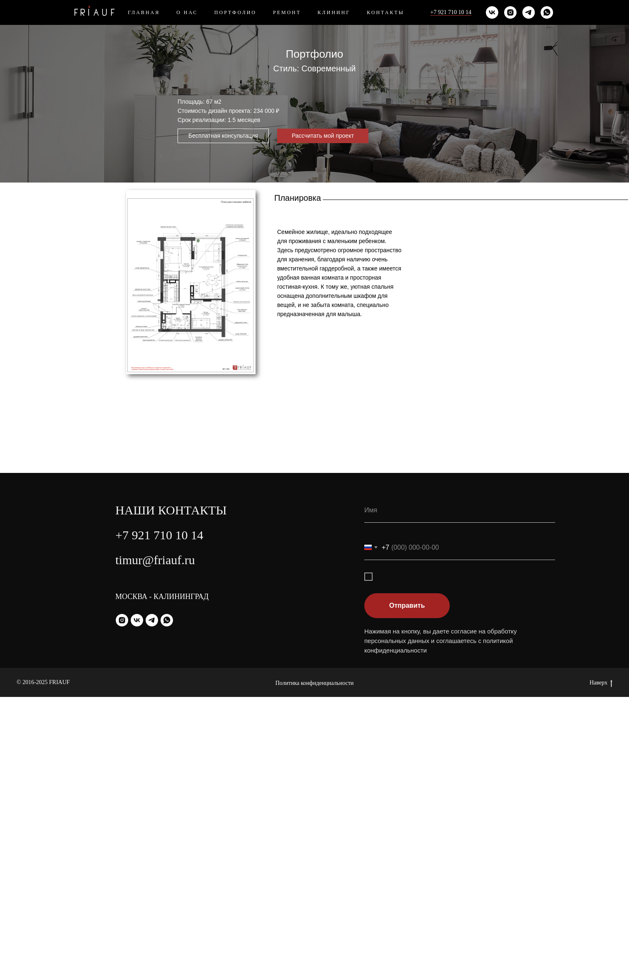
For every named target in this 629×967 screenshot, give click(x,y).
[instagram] (510, 12)
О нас (186, 12)
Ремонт (287, 12)
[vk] (492, 12)
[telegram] (528, 12)
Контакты (385, 12)
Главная (144, 12)
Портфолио (235, 12)
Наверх (601, 953)
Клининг (333, 12)
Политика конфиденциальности (314, 953)
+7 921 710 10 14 (450, 12)
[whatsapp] (547, 12)
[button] (223, 136)
